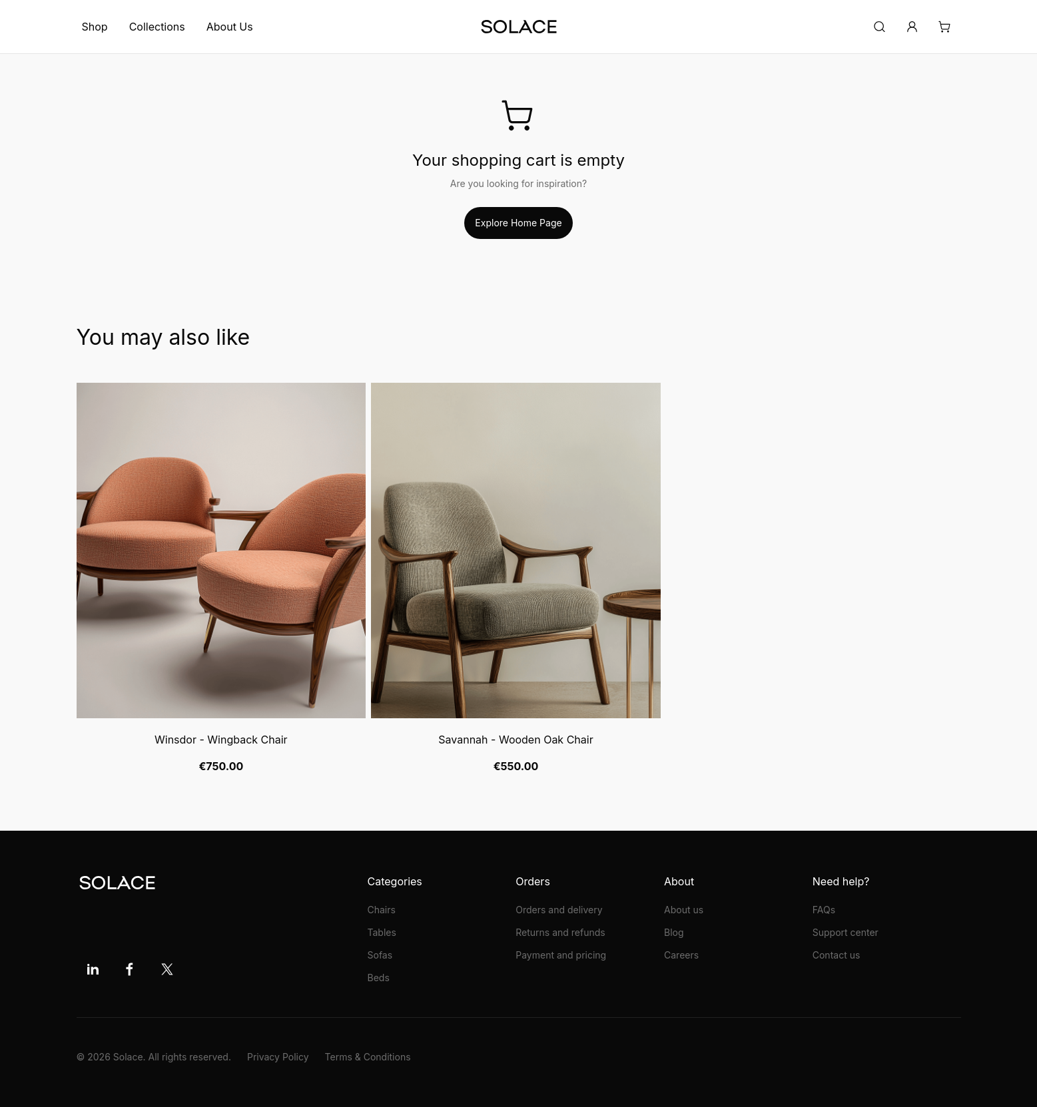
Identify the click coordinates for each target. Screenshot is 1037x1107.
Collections (157, 26)
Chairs (382, 909)
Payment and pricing (561, 955)
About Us (229, 26)
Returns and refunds (560, 932)
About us (683, 909)
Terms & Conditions (368, 1056)
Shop (95, 26)
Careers (681, 955)
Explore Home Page (518, 222)
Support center (845, 932)
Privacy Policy (278, 1056)
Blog (674, 932)
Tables (382, 932)
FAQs (824, 909)
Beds (379, 977)
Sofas (380, 955)
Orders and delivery (559, 909)
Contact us (837, 955)
